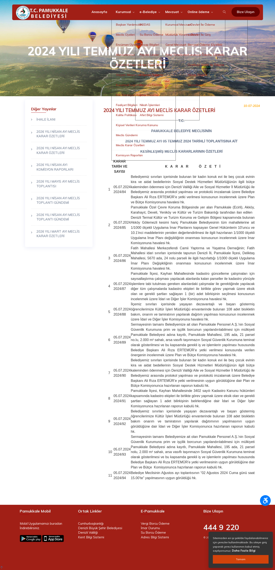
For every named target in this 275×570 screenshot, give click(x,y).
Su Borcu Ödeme (153, 532)
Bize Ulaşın (245, 12)
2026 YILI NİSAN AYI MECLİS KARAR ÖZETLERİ (58, 134)
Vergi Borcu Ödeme (155, 523)
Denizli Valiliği (88, 532)
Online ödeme (198, 12)
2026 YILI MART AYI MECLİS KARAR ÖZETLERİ (58, 233)
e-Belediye (148, 12)
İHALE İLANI (45, 119)
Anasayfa (99, 12)
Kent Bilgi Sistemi (91, 537)
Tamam (240, 559)
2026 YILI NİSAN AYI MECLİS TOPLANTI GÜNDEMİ (58, 200)
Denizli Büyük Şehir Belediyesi (100, 528)
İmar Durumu (150, 528)
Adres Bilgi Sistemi (155, 537)
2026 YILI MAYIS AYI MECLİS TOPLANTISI (58, 183)
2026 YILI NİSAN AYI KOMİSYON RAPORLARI (54, 167)
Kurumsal (123, 12)
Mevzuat (172, 12)
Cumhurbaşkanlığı (91, 523)
